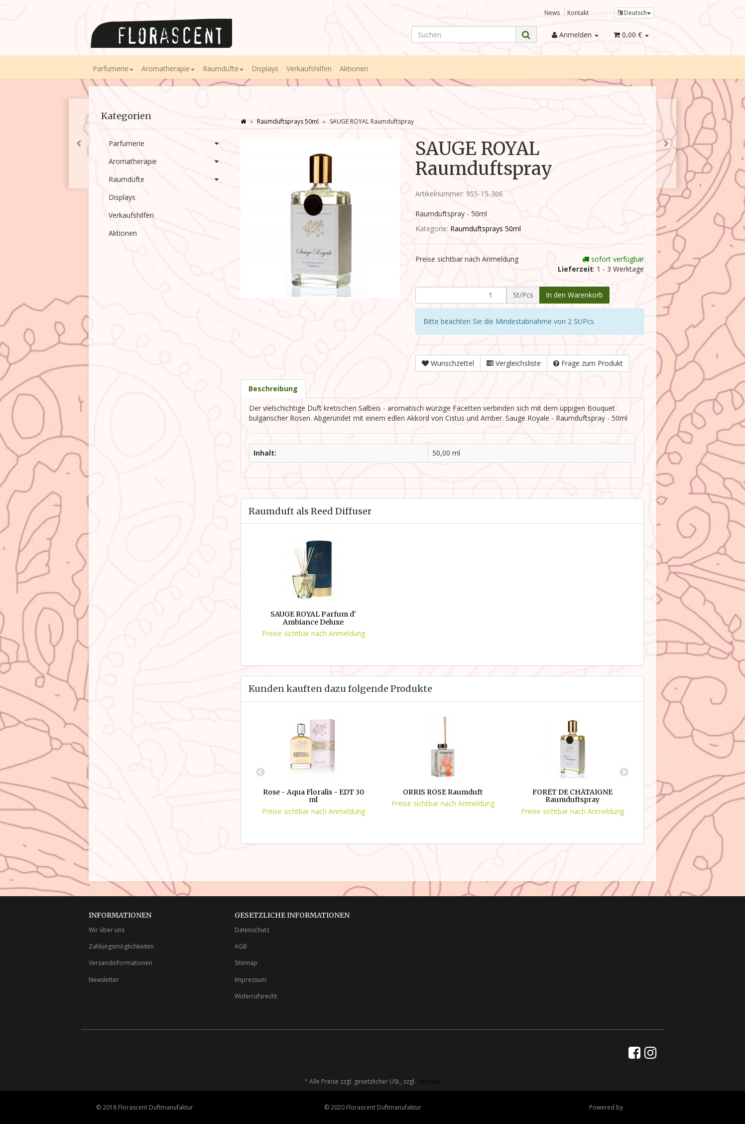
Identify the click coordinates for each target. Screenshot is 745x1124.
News (552, 12)
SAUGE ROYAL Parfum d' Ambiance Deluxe (313, 618)
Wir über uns (106, 930)
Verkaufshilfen (309, 68)
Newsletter (104, 979)
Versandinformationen (120, 963)
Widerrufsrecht (256, 996)
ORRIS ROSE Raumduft (443, 792)
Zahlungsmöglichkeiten (121, 946)
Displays (264, 68)
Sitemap (246, 963)
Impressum (250, 979)
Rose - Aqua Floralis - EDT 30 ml (313, 796)
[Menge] (460, 295)
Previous (260, 773)
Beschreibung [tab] (273, 388)
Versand (429, 1081)
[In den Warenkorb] (574, 295)
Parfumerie (113, 68)
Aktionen (354, 68)
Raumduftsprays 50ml (485, 228)
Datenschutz (252, 930)
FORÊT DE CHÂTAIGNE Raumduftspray (572, 796)
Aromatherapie (168, 68)
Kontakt (578, 12)
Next (624, 773)
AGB (241, 946)
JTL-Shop (636, 1107)
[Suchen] (463, 34)
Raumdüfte (223, 68)
